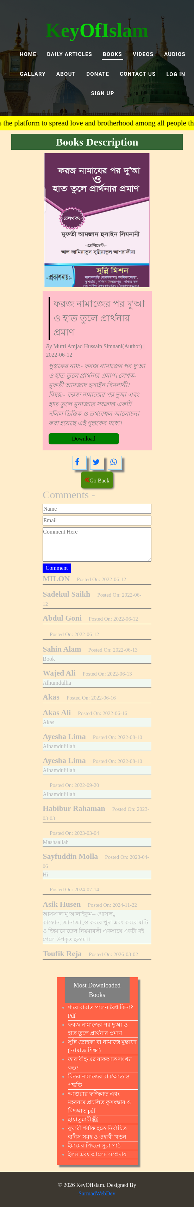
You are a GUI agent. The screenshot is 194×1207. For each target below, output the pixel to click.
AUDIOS (175, 54)
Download (83, 439)
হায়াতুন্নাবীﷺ (83, 1119)
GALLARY (33, 74)
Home (28, 54)
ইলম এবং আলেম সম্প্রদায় (97, 1154)
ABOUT (66, 74)
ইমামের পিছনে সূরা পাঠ (94, 1146)
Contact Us (138, 74)
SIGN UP (102, 93)
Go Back (97, 479)
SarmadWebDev (97, 1193)
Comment (57, 568)
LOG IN (176, 74)
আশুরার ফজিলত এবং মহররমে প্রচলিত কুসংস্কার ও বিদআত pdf (99, 1102)
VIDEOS (143, 54)
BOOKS (112, 54)
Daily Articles (69, 54)
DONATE (97, 74)
